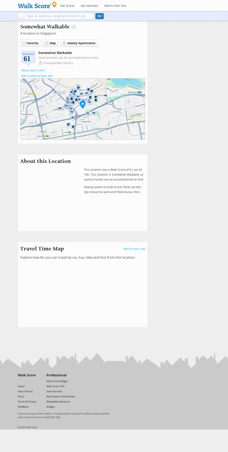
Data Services (54, 391)
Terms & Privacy (27, 401)
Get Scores (67, 6)
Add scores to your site (37, 76)
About (21, 386)
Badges (50, 406)
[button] (21, 16)
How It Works (25, 391)
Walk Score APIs (55, 386)
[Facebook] (26, 381)
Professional (56, 375)
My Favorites (89, 6)
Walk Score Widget (57, 381)
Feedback (23, 406)
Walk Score (27, 375)
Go (100, 16)
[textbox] (59, 16)
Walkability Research (58, 401)
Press (21, 396)
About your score (33, 70)
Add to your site (134, 249)
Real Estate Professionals (60, 396)
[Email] (32, 381)
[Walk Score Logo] (37, 5)
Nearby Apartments (79, 43)
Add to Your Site (115, 6)
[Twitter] (20, 381)
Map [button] (50, 43)
